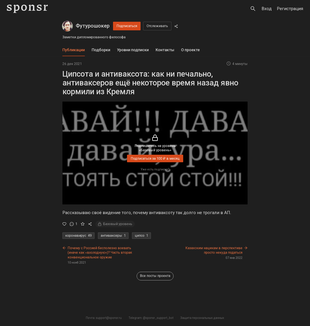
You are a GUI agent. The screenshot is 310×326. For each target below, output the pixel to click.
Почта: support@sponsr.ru (104, 318)
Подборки (101, 50)
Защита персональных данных (202, 318)
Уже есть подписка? (155, 169)
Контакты (165, 50)
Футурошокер (93, 26)
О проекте (190, 50)
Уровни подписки (133, 50)
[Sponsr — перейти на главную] (27, 9)
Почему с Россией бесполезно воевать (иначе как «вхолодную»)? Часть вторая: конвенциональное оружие (100, 252)
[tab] (73, 50)
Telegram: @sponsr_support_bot (151, 318)
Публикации (73, 50)
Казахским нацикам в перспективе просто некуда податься (213, 250)
